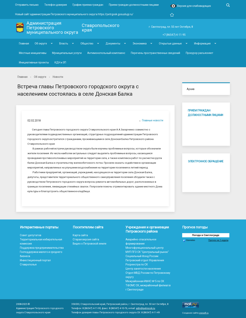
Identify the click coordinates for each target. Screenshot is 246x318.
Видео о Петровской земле (89, 243)
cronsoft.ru (204, 313)
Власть (63, 43)
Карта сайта (80, 235)
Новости (58, 76)
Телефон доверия (55, 4)
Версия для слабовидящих (190, 6)
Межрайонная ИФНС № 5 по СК (145, 281)
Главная (24, 43)
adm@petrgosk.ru (145, 308)
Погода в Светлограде (205, 235)
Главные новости (150, 121)
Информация (202, 43)
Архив (190, 89)
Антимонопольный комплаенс (106, 52)
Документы (113, 43)
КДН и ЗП (60, 62)
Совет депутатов (30, 235)
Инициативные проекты (34, 62)
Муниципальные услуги (67, 52)
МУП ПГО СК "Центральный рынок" (147, 251)
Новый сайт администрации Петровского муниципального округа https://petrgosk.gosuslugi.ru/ (74, 14)
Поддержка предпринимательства (42, 247)
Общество (86, 43)
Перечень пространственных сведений (155, 52)
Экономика (140, 43)
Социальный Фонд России (142, 256)
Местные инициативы (32, 52)
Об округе (41, 43)
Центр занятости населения (143, 268)
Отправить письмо (27, 4)
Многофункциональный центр (145, 247)
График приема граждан (88, 4)
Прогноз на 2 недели (218, 240)
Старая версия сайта (86, 239)
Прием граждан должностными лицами (134, 4)
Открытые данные (170, 43)
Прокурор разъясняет (199, 52)
